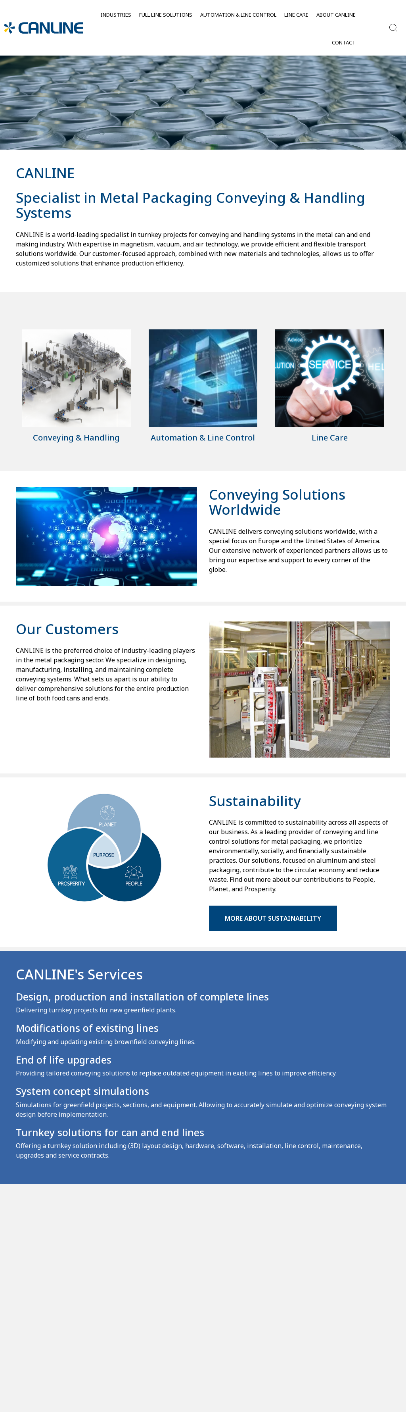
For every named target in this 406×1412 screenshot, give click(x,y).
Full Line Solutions (165, 15)
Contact (344, 42)
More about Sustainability (273, 918)
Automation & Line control (238, 15)
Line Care (296, 15)
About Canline (336, 15)
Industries (116, 15)
